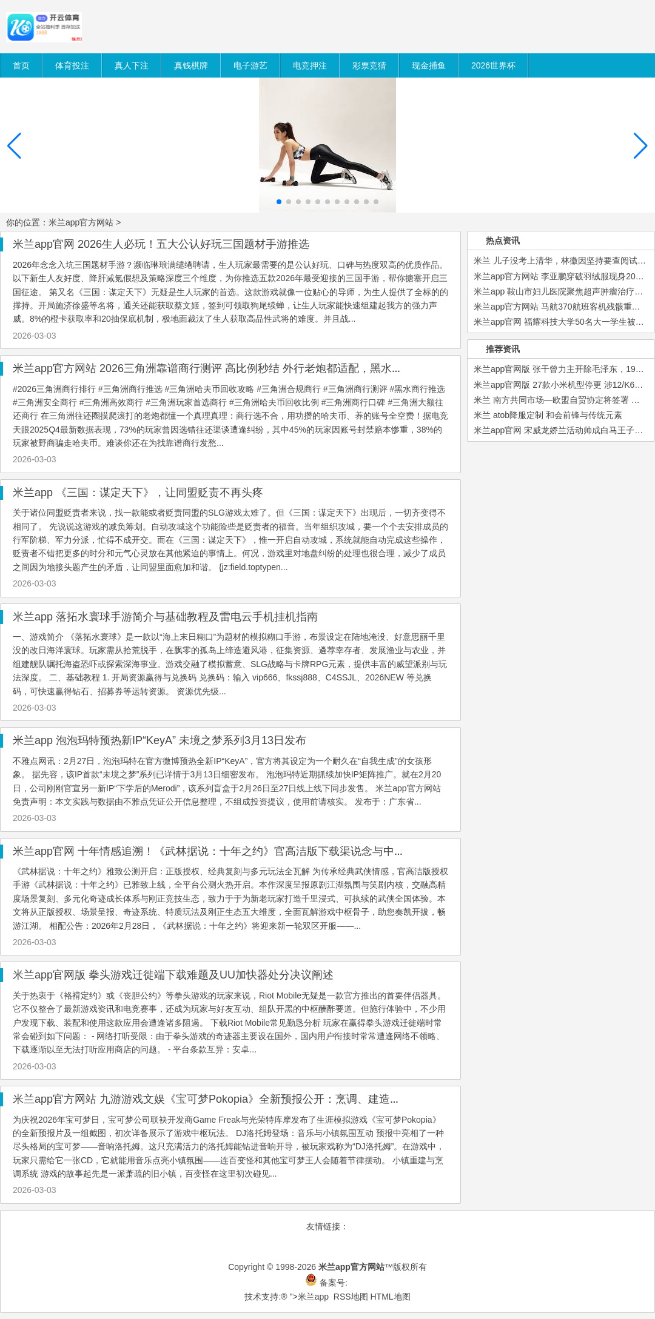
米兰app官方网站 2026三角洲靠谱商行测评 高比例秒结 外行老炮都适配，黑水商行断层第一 (235, 368)
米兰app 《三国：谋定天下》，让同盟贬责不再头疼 (138, 493)
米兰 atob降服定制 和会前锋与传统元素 (548, 415)
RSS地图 (351, 1296)
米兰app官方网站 (81, 222)
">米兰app (309, 1296)
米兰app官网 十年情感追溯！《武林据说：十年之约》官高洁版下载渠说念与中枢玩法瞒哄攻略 (242, 851)
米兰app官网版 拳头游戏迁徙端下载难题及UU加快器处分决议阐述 (173, 975)
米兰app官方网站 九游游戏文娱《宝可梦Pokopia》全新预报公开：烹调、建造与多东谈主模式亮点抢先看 (267, 1099)
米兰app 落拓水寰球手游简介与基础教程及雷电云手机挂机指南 (165, 617)
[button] (641, 146)
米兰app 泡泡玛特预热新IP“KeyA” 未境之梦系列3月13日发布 (159, 740)
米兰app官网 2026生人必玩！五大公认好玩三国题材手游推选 (161, 244)
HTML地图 (390, 1296)
